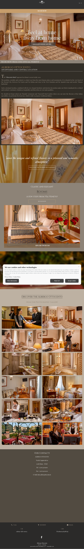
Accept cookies (72, 280)
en (79, 3)
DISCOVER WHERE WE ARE (42, 44)
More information (12, 280)
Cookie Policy (16, 277)
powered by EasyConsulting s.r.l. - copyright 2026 (42, 546)
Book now (42, 11)
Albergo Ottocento (42, 543)
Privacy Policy (8, 277)
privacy (39, 544)
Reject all (56, 280)
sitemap (44, 544)
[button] (78, 266)
